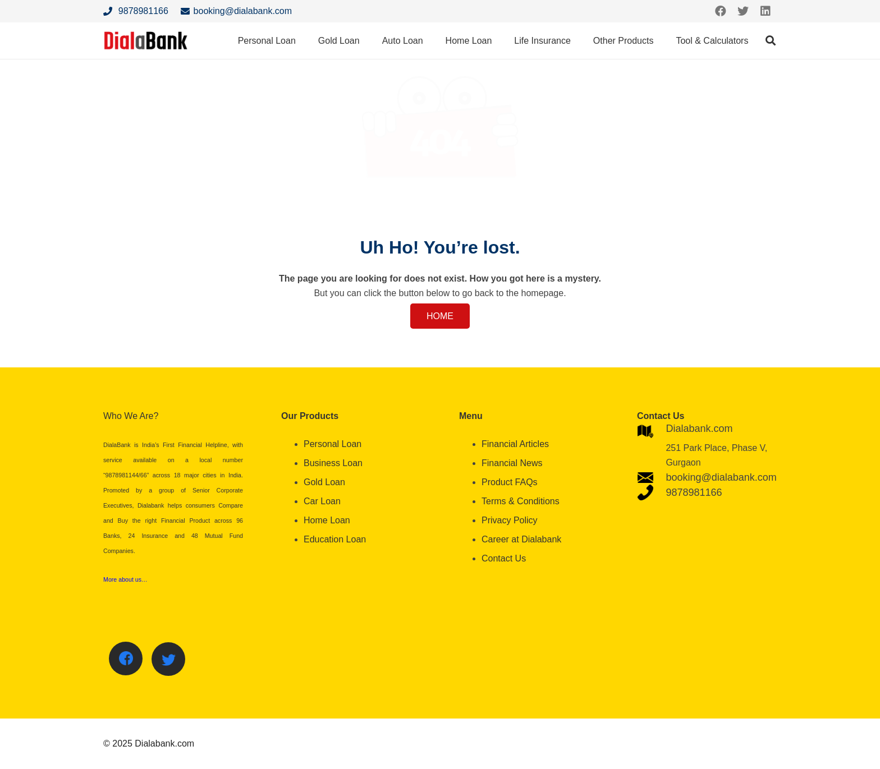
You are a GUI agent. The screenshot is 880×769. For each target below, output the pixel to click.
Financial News (512, 463)
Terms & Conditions (521, 501)
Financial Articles (515, 444)
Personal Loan (332, 444)
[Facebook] (720, 11)
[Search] (770, 40)
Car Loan (322, 501)
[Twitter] (743, 11)
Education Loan (335, 539)
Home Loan (327, 520)
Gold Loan (324, 482)
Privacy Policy (510, 520)
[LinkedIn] (765, 11)
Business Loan (333, 463)
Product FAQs (510, 482)
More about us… (125, 579)
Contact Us (504, 558)
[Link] (146, 40)
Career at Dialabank (521, 539)
